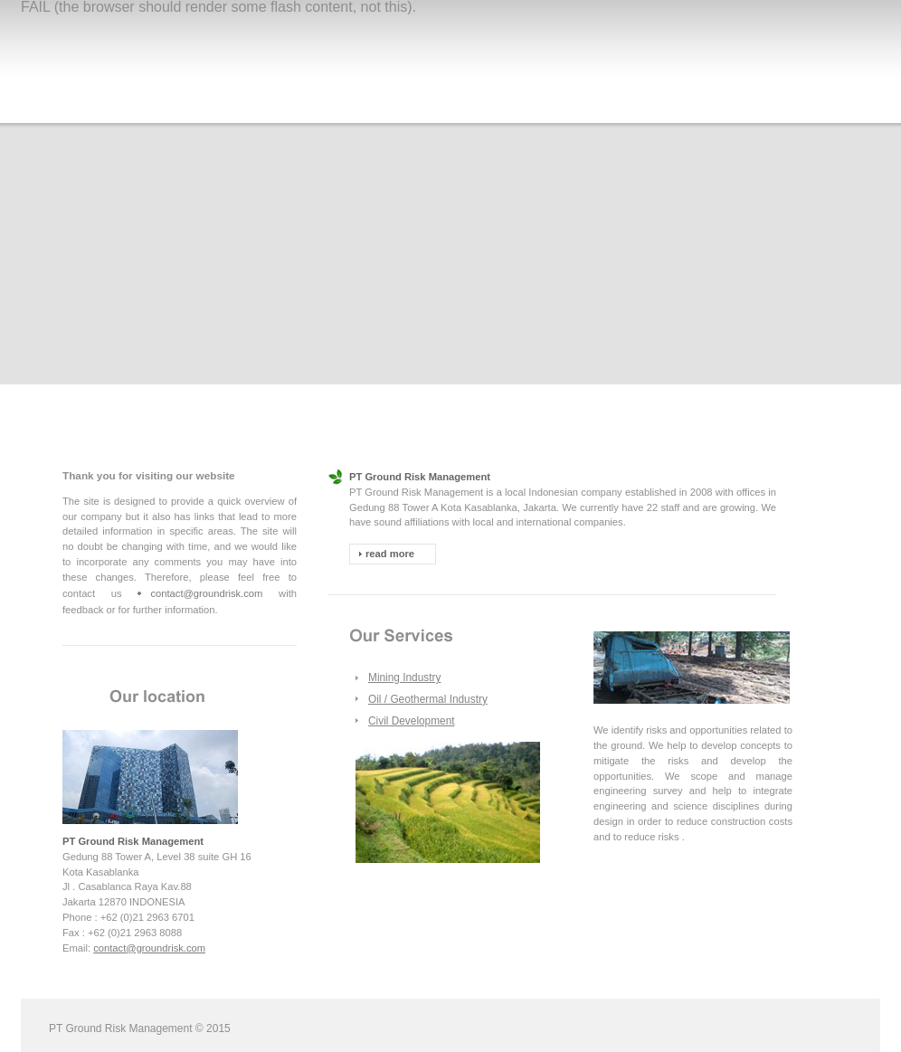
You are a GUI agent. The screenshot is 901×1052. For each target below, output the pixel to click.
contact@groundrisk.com (206, 593)
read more (389, 553)
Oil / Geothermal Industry (428, 699)
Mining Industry (404, 677)
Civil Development (411, 721)
